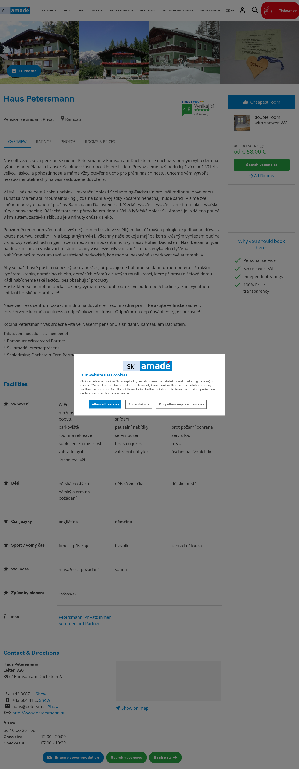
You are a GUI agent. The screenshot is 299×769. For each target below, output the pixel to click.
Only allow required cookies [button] (181, 404)
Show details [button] (138, 404)
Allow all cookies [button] (105, 404)
